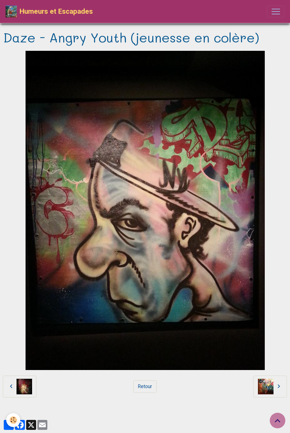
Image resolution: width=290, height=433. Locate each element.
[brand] (49, 11)
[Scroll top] (277, 420)
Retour (145, 386)
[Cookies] (13, 420)
